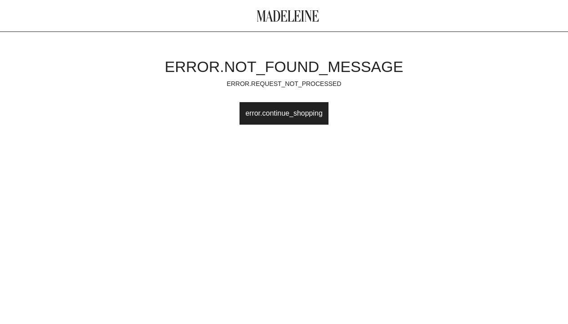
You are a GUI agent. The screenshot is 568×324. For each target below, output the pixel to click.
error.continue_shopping (284, 113)
